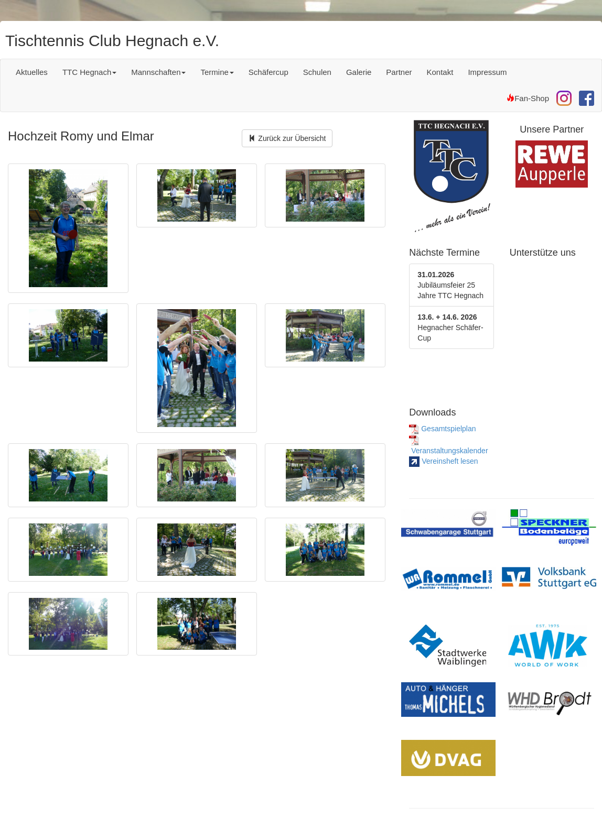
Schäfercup (268, 72)
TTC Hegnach (89, 72)
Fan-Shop (528, 98)
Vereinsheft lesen (443, 461)
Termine (216, 72)
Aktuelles (32, 72)
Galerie (358, 72)
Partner (399, 72)
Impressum (487, 72)
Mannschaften (158, 72)
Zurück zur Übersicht (287, 138)
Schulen (317, 72)
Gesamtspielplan (442, 428)
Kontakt (440, 72)
